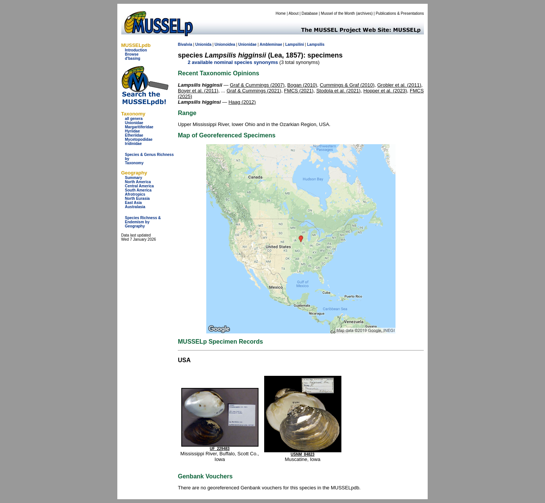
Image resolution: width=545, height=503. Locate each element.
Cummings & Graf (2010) (347, 85)
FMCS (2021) (298, 90)
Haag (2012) (242, 102)
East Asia (133, 203)
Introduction (136, 50)
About (294, 13)
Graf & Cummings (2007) (257, 85)
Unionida (203, 44)
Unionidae (134, 123)
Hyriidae (132, 131)
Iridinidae (133, 144)
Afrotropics (135, 194)
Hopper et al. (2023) (385, 90)
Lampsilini (294, 44)
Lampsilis (315, 44)
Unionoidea (225, 44)
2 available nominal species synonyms (233, 62)
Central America (139, 186)
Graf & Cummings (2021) (254, 90)
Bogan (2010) (302, 85)
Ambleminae (271, 44)
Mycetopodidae (139, 139)
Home (281, 13)
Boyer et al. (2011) (198, 90)
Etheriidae (134, 135)
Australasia (135, 207)
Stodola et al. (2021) (338, 90)
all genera (134, 119)
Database (310, 13)
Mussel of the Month (338, 13)
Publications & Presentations (400, 13)
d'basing (132, 58)
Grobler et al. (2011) (399, 85)
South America (138, 190)
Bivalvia (185, 44)
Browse (132, 54)
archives (364, 13)
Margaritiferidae (139, 127)
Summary (133, 178)
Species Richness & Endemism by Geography (143, 222)
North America (138, 182)
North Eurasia (137, 198)
